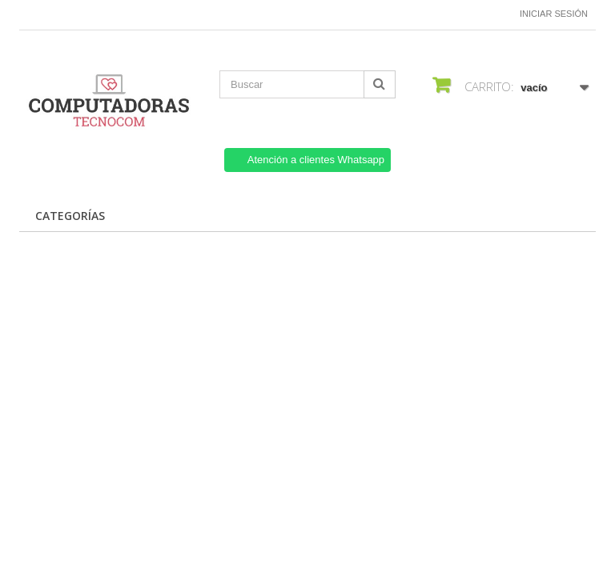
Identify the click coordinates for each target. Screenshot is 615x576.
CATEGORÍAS (70, 215)
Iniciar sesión (554, 13)
